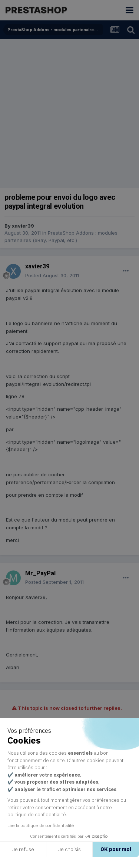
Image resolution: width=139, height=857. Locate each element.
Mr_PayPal (40, 573)
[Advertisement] (69, 112)
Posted (52, 275)
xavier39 (23, 226)
